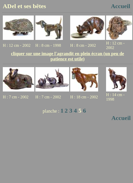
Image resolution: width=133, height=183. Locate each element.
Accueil (120, 6)
